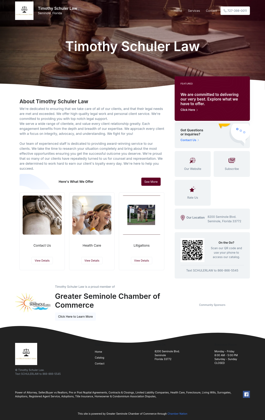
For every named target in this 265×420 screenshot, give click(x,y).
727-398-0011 (235, 11)
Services (194, 11)
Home (178, 11)
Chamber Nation (177, 413)
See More (151, 182)
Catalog (99, 357)
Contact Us (42, 245)
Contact (211, 11)
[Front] (25, 10)
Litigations (142, 245)
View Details (42, 260)
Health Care (92, 245)
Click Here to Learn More (75, 316)
